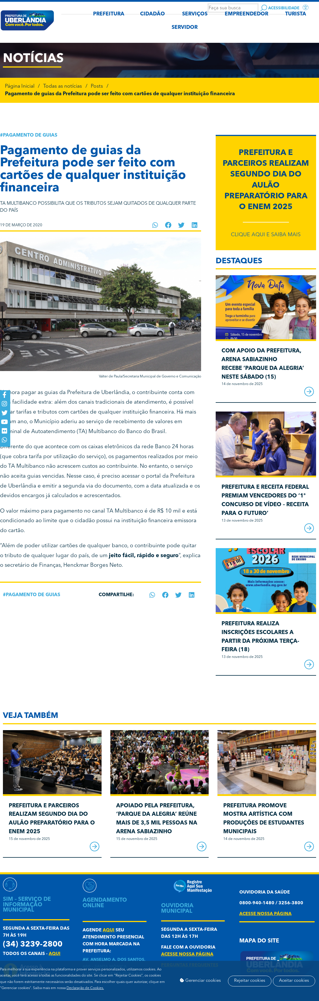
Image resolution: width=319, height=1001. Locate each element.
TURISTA (295, 14)
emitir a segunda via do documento (86, 486)
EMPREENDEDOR (246, 14)
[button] (155, 225)
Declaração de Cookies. (85, 988)
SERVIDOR (185, 27)
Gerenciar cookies (202, 974)
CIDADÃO (152, 14)
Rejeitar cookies (254, 975)
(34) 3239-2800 (32, 945)
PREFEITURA (108, 14)
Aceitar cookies (196, 986)
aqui (54, 954)
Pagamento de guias (30, 135)
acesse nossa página (187, 954)
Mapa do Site (259, 941)
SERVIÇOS (195, 14)
